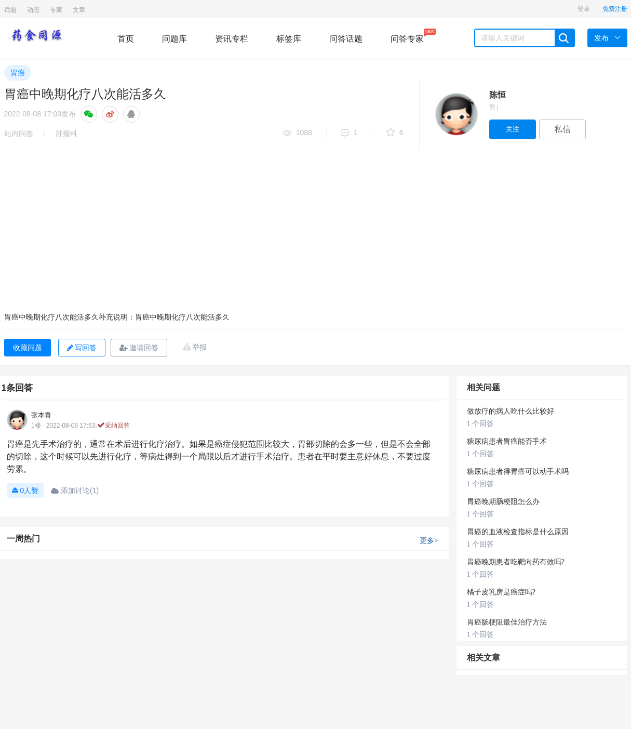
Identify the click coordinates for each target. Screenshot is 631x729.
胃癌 (17, 73)
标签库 (288, 38)
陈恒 (497, 94)
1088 (297, 133)
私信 (562, 129)
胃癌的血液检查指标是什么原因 (518, 532)
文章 (79, 10)
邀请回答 (138, 347)
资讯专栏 (231, 38)
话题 (10, 10)
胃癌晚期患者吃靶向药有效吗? (516, 562)
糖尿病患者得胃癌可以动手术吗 (518, 471)
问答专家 (407, 36)
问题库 (174, 38)
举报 (199, 347)
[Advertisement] (315, 228)
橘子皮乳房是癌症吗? (501, 592)
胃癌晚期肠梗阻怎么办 (503, 502)
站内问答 (18, 133)
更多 (429, 541)
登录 (584, 8)
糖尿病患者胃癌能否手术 (507, 441)
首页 (125, 38)
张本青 (41, 415)
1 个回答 (480, 424)
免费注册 (614, 8)
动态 (33, 10)
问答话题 (346, 38)
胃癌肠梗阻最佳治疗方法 (507, 622)
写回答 (82, 347)
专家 (56, 10)
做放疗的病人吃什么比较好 (510, 411)
